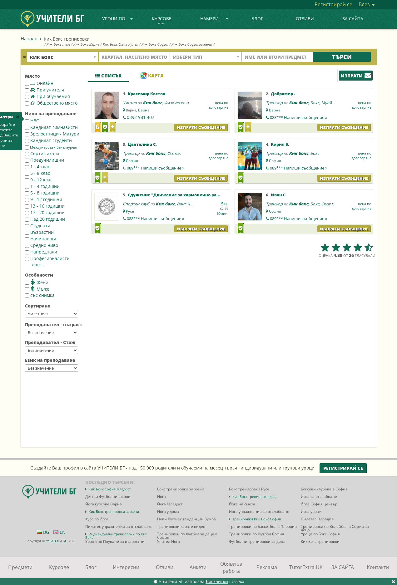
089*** (155, 168)
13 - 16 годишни (45, 206)
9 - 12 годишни (43, 199)
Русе (130, 211)
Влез (367, 4)
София (132, 160)
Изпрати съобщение (201, 127)
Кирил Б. (280, 144)
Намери (214, 19)
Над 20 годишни (45, 219)
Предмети (20, 567)
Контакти (378, 567)
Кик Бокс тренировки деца (254, 496)
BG (43, 532)
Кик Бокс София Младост (110, 489)
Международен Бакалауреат (51, 147)
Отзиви (305, 19)
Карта (152, 75)
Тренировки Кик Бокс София (256, 519)
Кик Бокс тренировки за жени (114, 511)
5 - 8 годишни (42, 193)
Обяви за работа (231, 567)
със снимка (40, 295)
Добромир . (283, 93)
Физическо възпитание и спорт (194, 103)
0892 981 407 (140, 117)
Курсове (162, 21)
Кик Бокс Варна (86, 44)
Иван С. (279, 195)
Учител (129, 103)
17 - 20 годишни (45, 212)
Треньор (274, 103)
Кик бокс (152, 103)
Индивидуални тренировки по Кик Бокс (116, 536)
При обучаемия (47, 96)
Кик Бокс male (58, 44)
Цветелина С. (142, 144)
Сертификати (42, 153)
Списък (108, 75)
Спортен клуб (136, 204)
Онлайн (39, 83)
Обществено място (51, 103)
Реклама (266, 567)
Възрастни (39, 232)
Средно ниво (41, 245)
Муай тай (330, 103)
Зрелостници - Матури (52, 134)
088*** (298, 117)
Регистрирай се (333, 4)
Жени (36, 282)
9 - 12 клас (38, 180)
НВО (32, 121)
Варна (144, 110)
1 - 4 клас (37, 167)
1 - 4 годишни (42, 186)
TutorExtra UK (306, 567)
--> (51, 313)
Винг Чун (186, 204)
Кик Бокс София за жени (191, 44)
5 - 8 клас (37, 173)
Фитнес (174, 153)
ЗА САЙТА (352, 19)
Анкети (198, 567)
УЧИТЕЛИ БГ (56, 540)
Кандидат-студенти (48, 140)
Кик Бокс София (154, 44)
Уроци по (117, 19)
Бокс (314, 103)
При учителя (44, 90)
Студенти (37, 226)
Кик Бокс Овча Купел (120, 44)
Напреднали (41, 252)
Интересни (126, 567)
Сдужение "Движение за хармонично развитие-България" (192, 195)
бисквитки (217, 581)
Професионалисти (47, 258)
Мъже (37, 289)
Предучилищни (44, 160)
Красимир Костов (146, 93)
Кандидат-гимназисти (51, 127)
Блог (257, 19)
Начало (29, 38)
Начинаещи (40, 239)
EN (59, 532)
